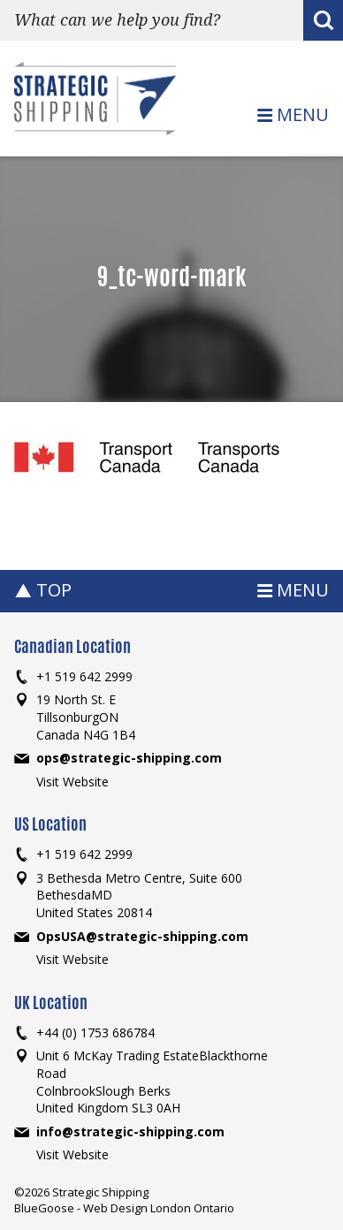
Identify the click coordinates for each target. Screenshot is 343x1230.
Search (323, 22)
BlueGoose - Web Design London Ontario (124, 1208)
